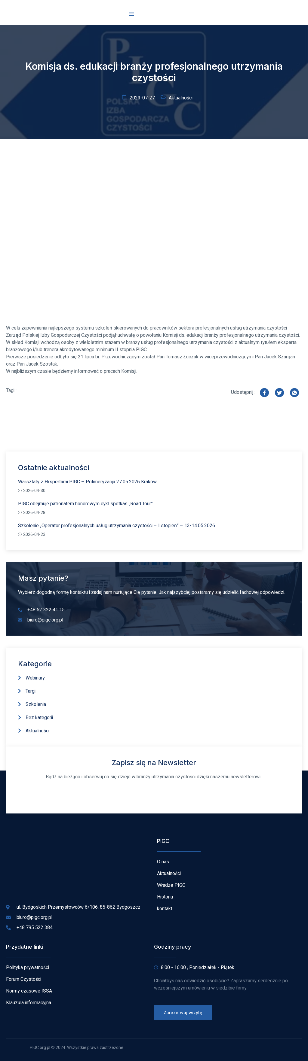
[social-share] (264, 392)
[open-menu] (131, 14)
